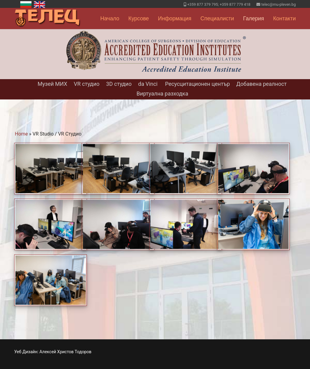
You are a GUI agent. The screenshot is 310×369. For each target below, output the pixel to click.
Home (21, 134)
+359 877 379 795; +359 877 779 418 (218, 4)
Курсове (138, 18)
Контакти (284, 18)
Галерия (253, 18)
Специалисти (217, 18)
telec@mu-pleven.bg (278, 4)
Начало (109, 18)
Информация (174, 18)
